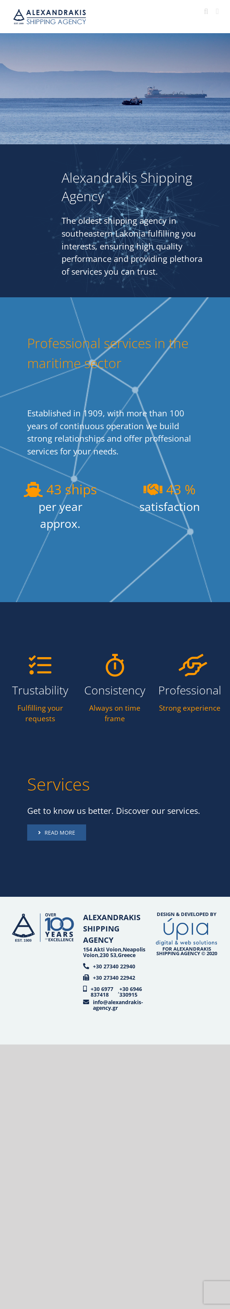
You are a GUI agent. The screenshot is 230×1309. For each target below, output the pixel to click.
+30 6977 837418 (102, 991)
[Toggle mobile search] (206, 11)
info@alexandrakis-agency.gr (118, 1005)
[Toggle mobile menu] (217, 11)
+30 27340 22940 (114, 966)
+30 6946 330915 (130, 991)
